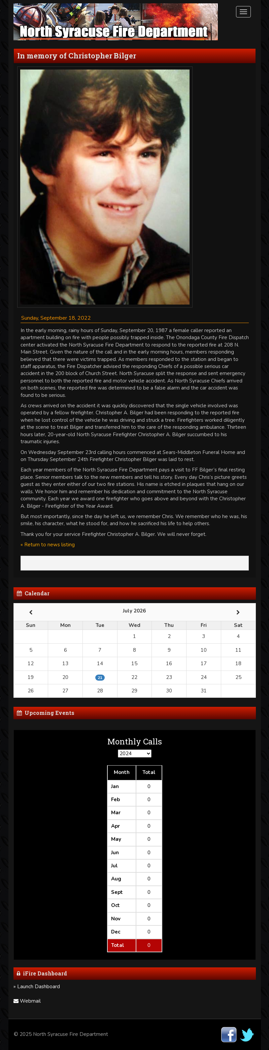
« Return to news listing (48, 544)
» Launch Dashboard (36, 986)
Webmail (27, 1001)
